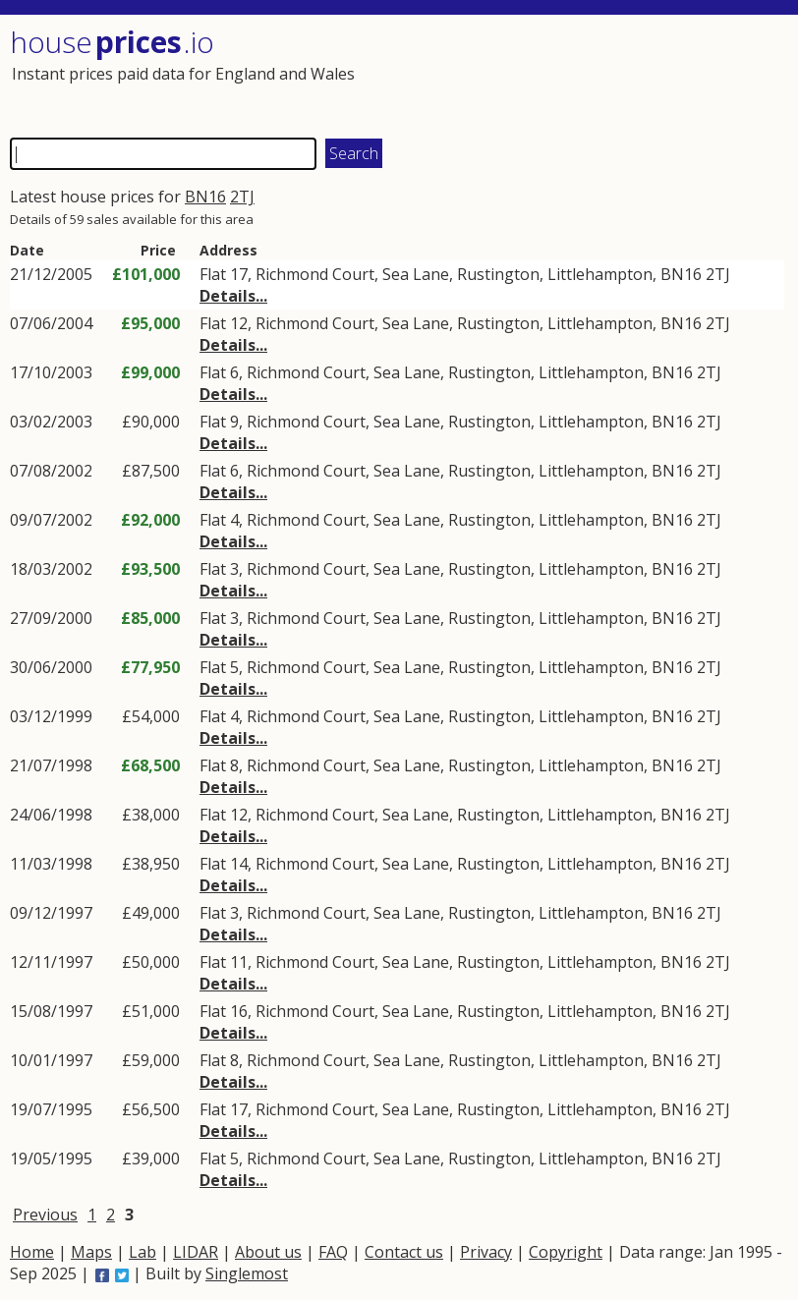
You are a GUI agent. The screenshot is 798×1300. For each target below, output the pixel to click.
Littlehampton (600, 274)
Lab (142, 1252)
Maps (91, 1252)
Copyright (565, 1252)
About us (268, 1252)
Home (32, 1252)
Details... (233, 296)
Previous (45, 1214)
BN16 (205, 196)
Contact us (404, 1252)
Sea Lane (415, 274)
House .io (112, 42)
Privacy (486, 1252)
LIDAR (195, 1252)
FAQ (333, 1252)
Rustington (498, 274)
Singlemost (246, 1273)
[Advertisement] (590, 74)
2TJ (242, 196)
